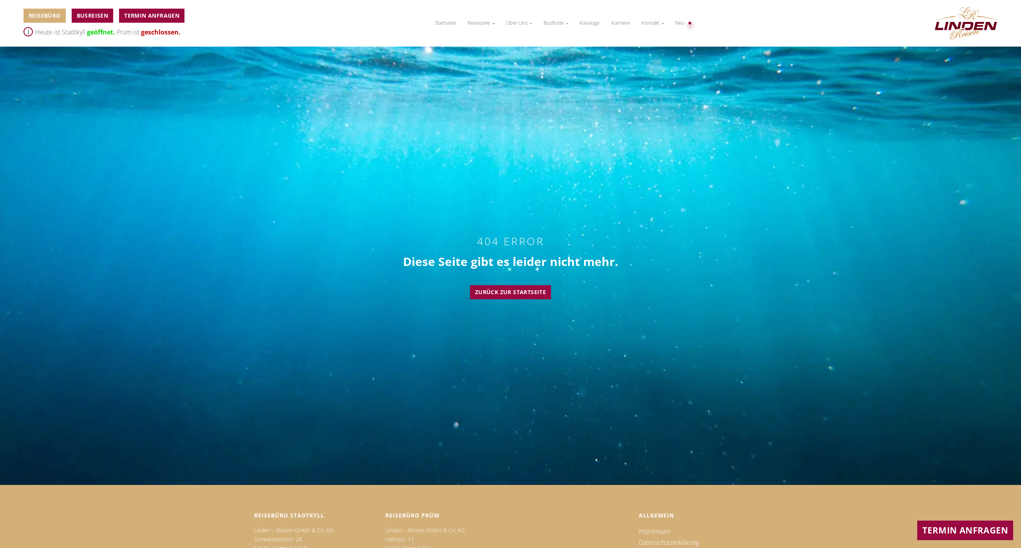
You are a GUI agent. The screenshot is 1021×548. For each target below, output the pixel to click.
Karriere (620, 23)
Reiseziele (479, 23)
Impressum (654, 531)
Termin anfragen (151, 15)
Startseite (445, 23)
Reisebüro (45, 15)
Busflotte (554, 23)
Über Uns (517, 23)
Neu (680, 23)
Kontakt (650, 23)
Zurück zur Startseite (510, 292)
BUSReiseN (92, 15)
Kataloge (590, 23)
